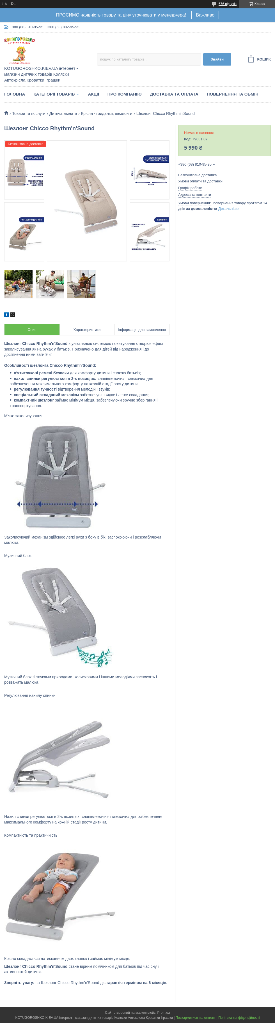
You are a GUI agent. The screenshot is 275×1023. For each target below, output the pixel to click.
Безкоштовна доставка (197, 175)
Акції (93, 94)
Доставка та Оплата (174, 94)
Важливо (205, 15)
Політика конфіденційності (239, 1018)
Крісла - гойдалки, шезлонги (106, 113)
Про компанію (124, 94)
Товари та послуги (28, 113)
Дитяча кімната (63, 113)
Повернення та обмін (232, 94)
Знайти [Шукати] (217, 59)
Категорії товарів (54, 94)
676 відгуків (228, 4)
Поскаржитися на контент (196, 1018)
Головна (14, 94)
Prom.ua (163, 1013)
